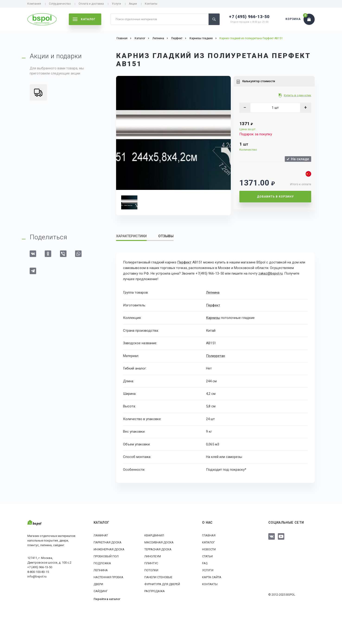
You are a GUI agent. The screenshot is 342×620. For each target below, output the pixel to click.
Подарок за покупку (255, 134)
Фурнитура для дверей (162, 584)
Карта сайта (211, 577)
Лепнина (212, 292)
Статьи (207, 556)
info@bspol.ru (37, 576)
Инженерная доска (109, 549)
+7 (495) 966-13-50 (249, 16)
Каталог (208, 542)
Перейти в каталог (107, 599)
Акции (133, 3)
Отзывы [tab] (166, 236)
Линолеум (152, 556)
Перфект (184, 262)
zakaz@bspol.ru (270, 273)
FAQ (205, 563)
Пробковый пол (106, 556)
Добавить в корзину (275, 196)
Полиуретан (215, 356)
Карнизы (213, 317)
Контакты (151, 3)
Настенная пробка (108, 577)
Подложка (102, 563)
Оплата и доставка (91, 3)
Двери (98, 584)
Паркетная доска (107, 542)
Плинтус (151, 563)
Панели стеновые (158, 577)
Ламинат (101, 535)
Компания (34, 3)
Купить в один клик (298, 95)
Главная (208, 535)
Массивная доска (159, 542)
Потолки (151, 570)
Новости (209, 549)
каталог (84, 19)
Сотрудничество (60, 3)
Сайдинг (101, 591)
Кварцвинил (154, 535)
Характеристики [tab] (131, 236)
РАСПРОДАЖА (154, 591)
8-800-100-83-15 (38, 571)
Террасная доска (157, 549)
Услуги (116, 3)
